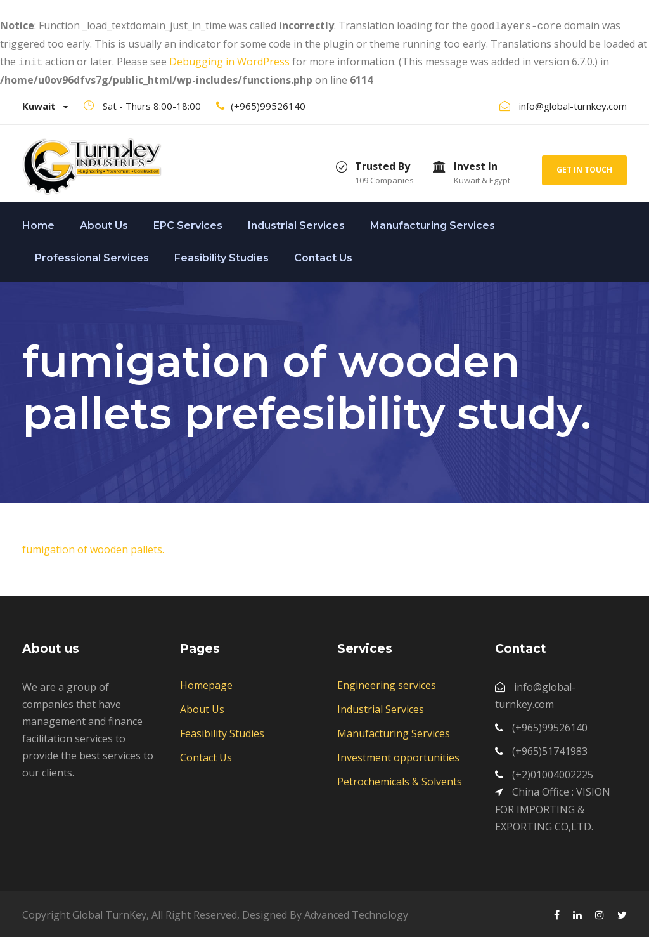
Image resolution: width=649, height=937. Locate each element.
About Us (104, 223)
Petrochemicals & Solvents (399, 779)
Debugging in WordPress (229, 60)
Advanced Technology (356, 912)
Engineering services (386, 683)
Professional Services (92, 255)
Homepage (206, 683)
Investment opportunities (398, 755)
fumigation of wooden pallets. (93, 547)
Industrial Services (296, 223)
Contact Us (323, 255)
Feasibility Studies (221, 255)
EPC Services (187, 223)
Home (38, 223)
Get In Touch (584, 167)
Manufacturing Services (432, 223)
